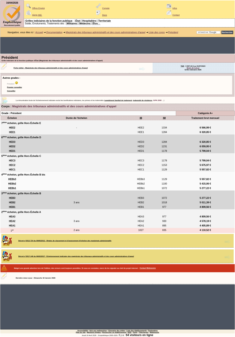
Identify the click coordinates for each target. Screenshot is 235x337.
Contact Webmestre (148, 268)
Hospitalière (89, 21)
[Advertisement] (117, 45)
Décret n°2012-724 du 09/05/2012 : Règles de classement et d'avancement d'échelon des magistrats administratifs (65, 241)
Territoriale (104, 21)
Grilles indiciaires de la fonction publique (48, 21)
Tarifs (135, 332)
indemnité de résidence (142, 100)
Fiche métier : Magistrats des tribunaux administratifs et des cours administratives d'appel (51, 68)
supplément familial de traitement (118, 100)
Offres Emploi (35, 8)
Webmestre (154, 332)
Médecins (84, 23)
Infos (171, 8)
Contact (172, 15)
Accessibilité (82, 330)
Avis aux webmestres (98, 330)
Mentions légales (94, 332)
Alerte (33, 15)
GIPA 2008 (157, 100)
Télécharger (143, 332)
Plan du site (81, 332)
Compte (102, 8)
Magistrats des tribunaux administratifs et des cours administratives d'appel (105, 32)
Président (173, 32)
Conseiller (11, 91)
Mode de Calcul (193, 68)
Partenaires (153, 330)
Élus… (96, 23)
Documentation (54, 32)
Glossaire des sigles (116, 330)
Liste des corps (157, 32)
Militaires (72, 23)
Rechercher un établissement (114, 332)
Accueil (39, 32)
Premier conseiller (14, 87)
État (78, 21)
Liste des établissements (136, 330)
